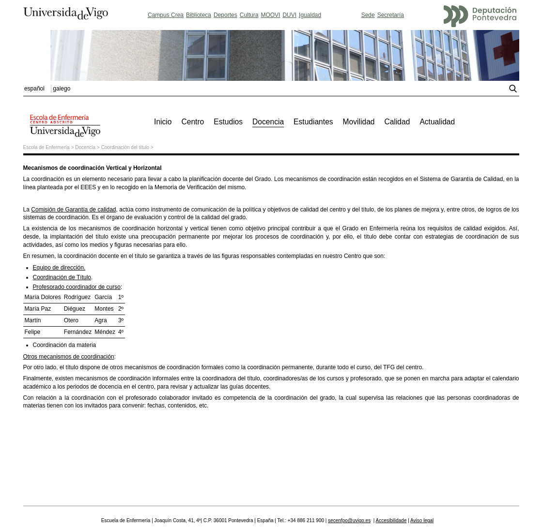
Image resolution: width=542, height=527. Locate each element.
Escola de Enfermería (46, 147)
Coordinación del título (125, 147)
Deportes (225, 15)
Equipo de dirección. (59, 267)
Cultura (249, 15)
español (34, 88)
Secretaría (390, 15)
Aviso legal (422, 520)
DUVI (289, 15)
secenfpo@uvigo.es (349, 520)
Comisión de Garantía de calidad (73, 209)
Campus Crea (166, 15)
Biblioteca (198, 15)
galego (61, 88)
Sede (368, 15)
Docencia (85, 147)
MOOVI (270, 15)
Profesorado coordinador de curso (77, 287)
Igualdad (310, 15)
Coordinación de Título (62, 277)
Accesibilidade (391, 520)
